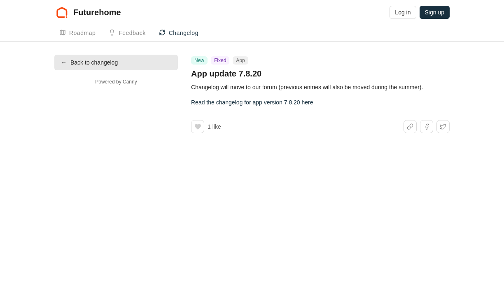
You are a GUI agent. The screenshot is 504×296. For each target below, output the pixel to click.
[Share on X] (443, 126)
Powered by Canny (116, 82)
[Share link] (410, 126)
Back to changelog (89, 62)
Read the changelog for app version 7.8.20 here (252, 102)
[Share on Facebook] (426, 126)
